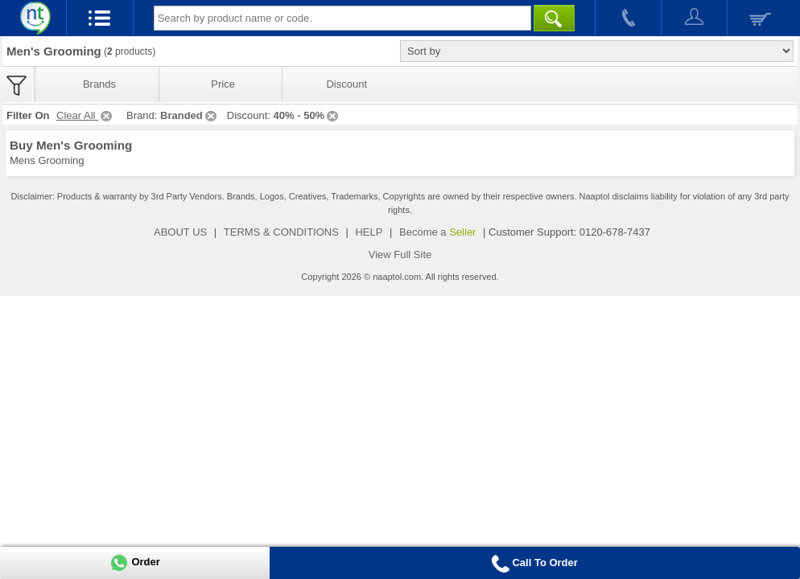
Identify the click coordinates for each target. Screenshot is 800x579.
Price (223, 84)
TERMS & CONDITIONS (281, 232)
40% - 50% (307, 115)
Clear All (85, 115)
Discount (346, 84)
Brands (99, 84)
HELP (368, 232)
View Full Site (400, 254)
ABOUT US (180, 232)
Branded (189, 115)
